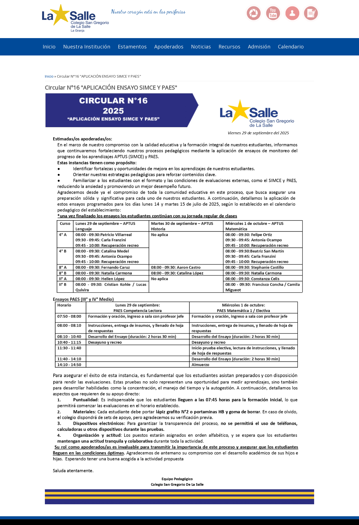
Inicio (49, 46)
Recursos (229, 46)
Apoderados (168, 46)
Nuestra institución (86, 46)
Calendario (291, 46)
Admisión (259, 46)
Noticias (201, 46)
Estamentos (132, 46)
